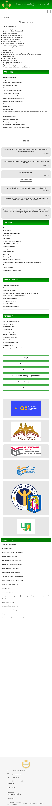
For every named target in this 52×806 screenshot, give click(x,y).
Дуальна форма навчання (11, 306)
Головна (25, 803)
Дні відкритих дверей (9, 327)
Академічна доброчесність (11, 48)
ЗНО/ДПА (6, 254)
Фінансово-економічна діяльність (14, 44)
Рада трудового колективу (11, 39)
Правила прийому (8, 332)
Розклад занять (7, 230)
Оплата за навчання (9, 267)
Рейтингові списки (8, 340)
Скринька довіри (8, 52)
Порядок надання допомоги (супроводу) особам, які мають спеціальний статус (25, 113)
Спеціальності (7, 329)
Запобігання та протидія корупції (13, 46)
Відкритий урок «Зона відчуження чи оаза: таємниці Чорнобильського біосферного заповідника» (26, 150)
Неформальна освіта (9, 301)
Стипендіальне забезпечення (12, 249)
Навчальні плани (8, 304)
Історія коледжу (8, 29)
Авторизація (10, 799)
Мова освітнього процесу (11, 61)
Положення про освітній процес (12, 270)
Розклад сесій (7, 236)
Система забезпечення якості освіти (14, 296)
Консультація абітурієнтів (11, 321)
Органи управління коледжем (12, 35)
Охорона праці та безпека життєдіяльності (16, 67)
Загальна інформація (9, 27)
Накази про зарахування (10, 342)
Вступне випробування (10, 337)
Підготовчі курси (8, 324)
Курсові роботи (7, 238)
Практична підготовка (9, 290)
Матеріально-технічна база (12, 42)
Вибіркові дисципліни (9, 246)
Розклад (26, 370)
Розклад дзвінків (8, 228)
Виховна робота (8, 257)
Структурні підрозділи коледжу (13, 37)
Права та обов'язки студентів (12, 241)
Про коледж (6, 17)
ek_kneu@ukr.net (16, 774)
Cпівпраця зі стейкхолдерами (12, 63)
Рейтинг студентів (8, 252)
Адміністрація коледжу (10, 33)
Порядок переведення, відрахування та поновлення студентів (22, 262)
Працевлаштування (9, 265)
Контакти (26, 388)
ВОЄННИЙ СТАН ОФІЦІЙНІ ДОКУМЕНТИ (26, 376)
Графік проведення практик (11, 233)
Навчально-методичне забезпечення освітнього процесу (20, 293)
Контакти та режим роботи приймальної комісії (17, 348)
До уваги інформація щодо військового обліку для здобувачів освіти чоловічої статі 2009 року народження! (26, 199)
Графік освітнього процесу (11, 285)
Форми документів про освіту (12, 259)
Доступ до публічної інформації (13, 31)
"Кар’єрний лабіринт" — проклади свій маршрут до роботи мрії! (26, 188)
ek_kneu (16, 802)
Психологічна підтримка (26, 382)
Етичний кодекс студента (10, 244)
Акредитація (7, 50)
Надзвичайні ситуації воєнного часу (14, 65)
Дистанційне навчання (10, 298)
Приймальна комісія (9, 345)
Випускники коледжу (9, 59)
